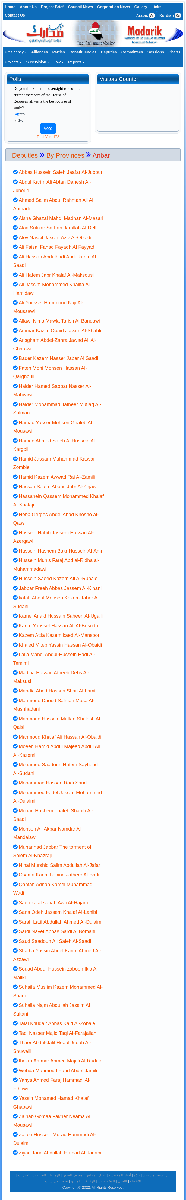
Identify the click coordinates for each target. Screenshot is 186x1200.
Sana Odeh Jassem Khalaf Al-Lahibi (58, 912)
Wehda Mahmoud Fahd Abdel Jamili (58, 1070)
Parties (58, 52)
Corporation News (113, 7)
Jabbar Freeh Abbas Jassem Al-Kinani (60, 588)
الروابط (54, 1175)
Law (58, 62)
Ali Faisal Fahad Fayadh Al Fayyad (56, 247)
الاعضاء (135, 1181)
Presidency (16, 52)
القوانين (77, 1181)
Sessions (155, 52)
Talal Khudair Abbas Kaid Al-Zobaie (57, 1023)
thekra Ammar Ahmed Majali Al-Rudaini (61, 1061)
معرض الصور (73, 1175)
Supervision (37, 62)
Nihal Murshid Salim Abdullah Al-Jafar (59, 865)
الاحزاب (24, 1175)
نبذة (137, 1175)
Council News (80, 7)
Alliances (39, 52)
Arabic (145, 15)
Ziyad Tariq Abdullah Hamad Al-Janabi (60, 1153)
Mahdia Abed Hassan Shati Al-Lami (57, 691)
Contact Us (15, 15)
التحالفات (39, 1175)
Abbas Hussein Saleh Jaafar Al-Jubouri (61, 172)
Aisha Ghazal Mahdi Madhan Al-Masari (61, 218)
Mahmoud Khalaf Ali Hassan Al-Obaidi (60, 737)
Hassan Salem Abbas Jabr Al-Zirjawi (58, 486)
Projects (13, 62)
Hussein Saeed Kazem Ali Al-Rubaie (58, 578)
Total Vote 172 (48, 137)
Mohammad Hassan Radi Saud (53, 783)
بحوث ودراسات (56, 1181)
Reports (76, 62)
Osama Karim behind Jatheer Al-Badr (59, 874)
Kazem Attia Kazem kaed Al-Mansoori (59, 635)
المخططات (106, 1181)
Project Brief (52, 7)
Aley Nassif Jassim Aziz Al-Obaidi (55, 237)
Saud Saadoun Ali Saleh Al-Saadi (55, 941)
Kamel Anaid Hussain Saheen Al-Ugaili (61, 616)
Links (157, 7)
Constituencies (82, 52)
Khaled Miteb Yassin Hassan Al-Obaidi (60, 645)
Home (10, 7)
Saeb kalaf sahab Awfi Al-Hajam (53, 902)
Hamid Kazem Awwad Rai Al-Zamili (57, 477)
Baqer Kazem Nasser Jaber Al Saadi (58, 358)
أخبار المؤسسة (120, 1175)
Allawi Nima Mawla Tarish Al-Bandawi (59, 321)
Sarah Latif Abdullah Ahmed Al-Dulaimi (60, 922)
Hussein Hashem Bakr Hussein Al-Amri (61, 551)
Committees (132, 52)
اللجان (122, 1181)
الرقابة (90, 1181)
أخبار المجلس (96, 1175)
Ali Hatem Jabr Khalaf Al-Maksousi (56, 275)
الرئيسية (163, 1175)
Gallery (140, 7)
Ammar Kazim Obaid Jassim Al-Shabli (60, 330)
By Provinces (65, 155)
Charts (174, 52)
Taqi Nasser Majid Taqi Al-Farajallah (57, 1033)
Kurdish (170, 15)
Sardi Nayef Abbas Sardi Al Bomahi (57, 931)
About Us (28, 7)
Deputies (109, 52)
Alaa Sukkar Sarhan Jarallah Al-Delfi (58, 228)
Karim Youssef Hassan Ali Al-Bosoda (58, 625)
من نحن (149, 1175)
